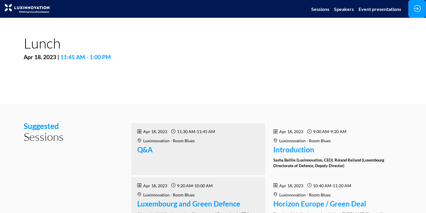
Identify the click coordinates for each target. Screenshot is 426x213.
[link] (320, 9)
